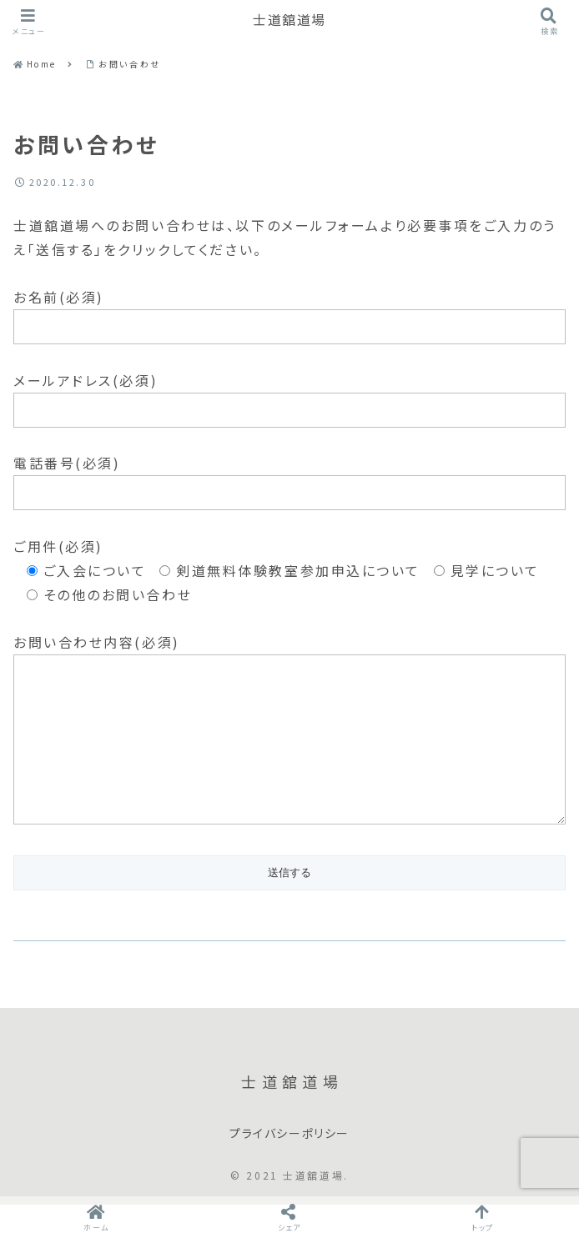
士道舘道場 (289, 20)
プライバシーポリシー (289, 1167)
